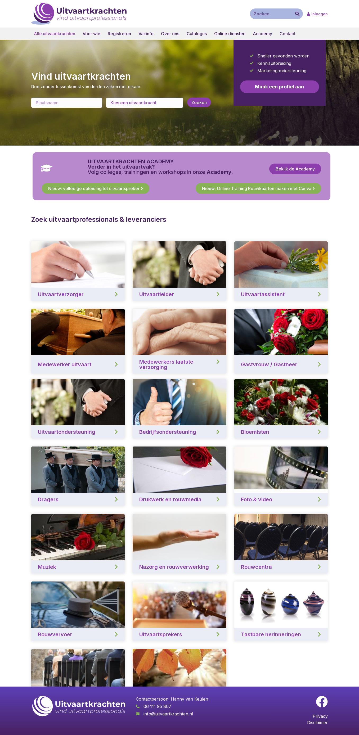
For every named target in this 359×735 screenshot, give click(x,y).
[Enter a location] (66, 103)
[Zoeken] (297, 14)
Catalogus (197, 33)
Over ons (170, 33)
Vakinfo (146, 33)
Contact (287, 33)
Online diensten (229, 33)
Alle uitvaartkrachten (54, 33)
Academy (262, 33)
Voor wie (91, 33)
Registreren (119, 33)
